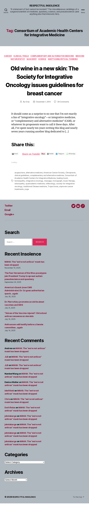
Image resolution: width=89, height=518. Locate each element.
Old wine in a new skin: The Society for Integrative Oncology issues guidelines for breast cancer (44, 89)
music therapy (69, 195)
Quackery (53, 60)
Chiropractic (72, 187)
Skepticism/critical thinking (44, 63)
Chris (7, 414)
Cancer (12, 57)
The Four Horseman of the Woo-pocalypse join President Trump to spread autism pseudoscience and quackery (25, 290)
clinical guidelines (22, 190)
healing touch (65, 193)
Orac (27, 114)
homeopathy (20, 195)
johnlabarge (10, 430)
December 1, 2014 (43, 114)
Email (8, 224)
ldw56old (9, 405)
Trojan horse (53, 201)
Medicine (24, 60)
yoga (27, 204)
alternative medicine (34, 187)
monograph (58, 195)
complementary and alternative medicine (47, 190)
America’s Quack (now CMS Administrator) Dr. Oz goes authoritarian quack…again (24, 305)
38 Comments (64, 114)
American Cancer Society (55, 187)
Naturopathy (38, 60)
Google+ (10, 229)
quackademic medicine (35, 198)
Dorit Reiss (10, 422)
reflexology (51, 198)
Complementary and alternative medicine (59, 57)
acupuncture (20, 187)
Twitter (9, 220)
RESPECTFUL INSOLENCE (44, 5)
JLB (6, 371)
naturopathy (20, 198)
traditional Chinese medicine (35, 201)
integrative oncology (34, 195)
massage (48, 195)
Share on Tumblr (39, 166)
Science (65, 60)
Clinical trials (26, 57)
